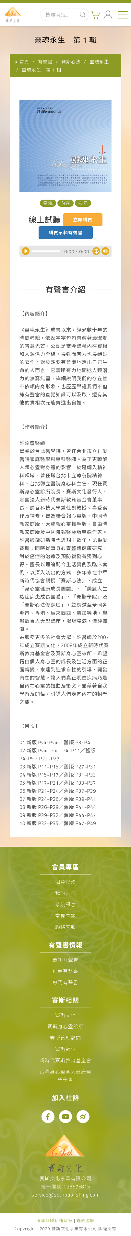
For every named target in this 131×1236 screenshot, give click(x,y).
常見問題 (65, 916)
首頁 (24, 61)
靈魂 (48, 203)
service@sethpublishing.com (65, 1194)
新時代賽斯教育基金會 (65, 1060)
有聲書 (45, 61)
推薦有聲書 (65, 971)
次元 (83, 203)
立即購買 (82, 219)
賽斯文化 (65, 1015)
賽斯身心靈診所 (65, 1026)
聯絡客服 (65, 927)
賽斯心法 (71, 61)
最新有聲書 (65, 960)
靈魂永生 (99, 61)
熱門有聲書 (65, 982)
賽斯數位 (65, 1049)
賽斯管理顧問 (65, 1038)
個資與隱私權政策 (54, 1220)
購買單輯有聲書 (66, 232)
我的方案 (65, 893)
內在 (65, 203)
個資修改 (65, 882)
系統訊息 (65, 904)
